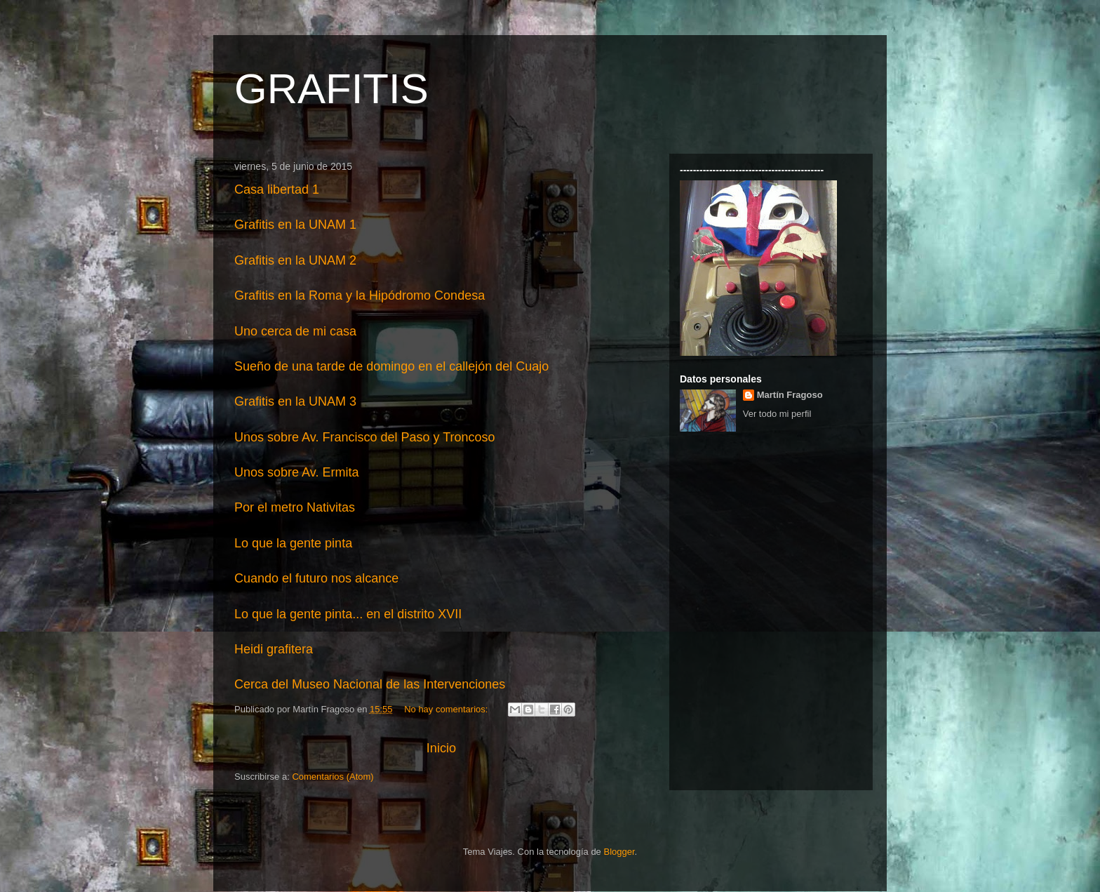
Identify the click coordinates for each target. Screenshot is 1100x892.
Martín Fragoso (790, 395)
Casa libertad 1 (276, 189)
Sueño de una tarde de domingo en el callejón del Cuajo (391, 366)
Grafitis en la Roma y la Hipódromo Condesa (359, 295)
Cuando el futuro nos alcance (316, 578)
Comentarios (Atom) (332, 776)
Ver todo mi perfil (777, 413)
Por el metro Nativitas (294, 507)
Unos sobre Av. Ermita (296, 472)
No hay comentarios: (447, 709)
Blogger (618, 851)
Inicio (441, 748)
